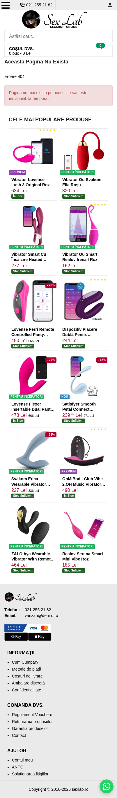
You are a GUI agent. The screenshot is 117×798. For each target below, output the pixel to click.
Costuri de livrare (27, 676)
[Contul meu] (110, 5)
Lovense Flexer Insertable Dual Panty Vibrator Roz (32, 409)
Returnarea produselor (32, 721)
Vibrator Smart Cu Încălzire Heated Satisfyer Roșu (28, 259)
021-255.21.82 (36, 5)
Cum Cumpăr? (25, 662)
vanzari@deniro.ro (41, 615)
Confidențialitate (26, 690)
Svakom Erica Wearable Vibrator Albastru (28, 484)
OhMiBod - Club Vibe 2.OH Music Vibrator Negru (82, 484)
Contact (19, 735)
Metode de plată (26, 669)
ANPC (17, 767)
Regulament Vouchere (32, 714)
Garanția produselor (30, 728)
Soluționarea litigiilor (30, 774)
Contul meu (22, 760)
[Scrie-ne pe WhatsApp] (107, 786)
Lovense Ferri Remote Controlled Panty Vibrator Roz (32, 334)
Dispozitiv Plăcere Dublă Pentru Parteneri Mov (79, 334)
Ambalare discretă (28, 683)
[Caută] (107, 36)
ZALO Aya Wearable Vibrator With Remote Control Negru (32, 559)
